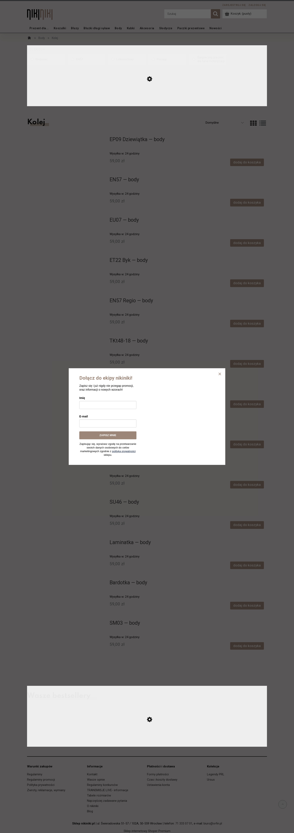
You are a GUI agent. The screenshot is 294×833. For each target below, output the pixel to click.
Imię (82, 398)
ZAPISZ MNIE (107, 435)
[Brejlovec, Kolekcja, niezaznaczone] (46, 59)
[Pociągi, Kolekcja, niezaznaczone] (167, 59)
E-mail (83, 416)
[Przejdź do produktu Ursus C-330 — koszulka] (147, 742)
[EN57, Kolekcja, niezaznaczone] (87, 59)
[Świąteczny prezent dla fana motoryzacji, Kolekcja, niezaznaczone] (208, 59)
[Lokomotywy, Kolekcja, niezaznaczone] (127, 59)
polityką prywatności (124, 451)
